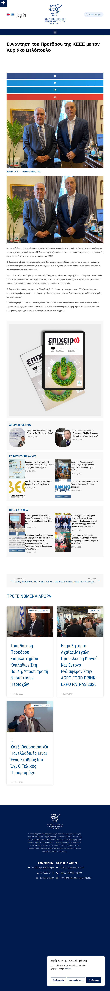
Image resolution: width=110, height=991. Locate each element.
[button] (3, 3)
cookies (68, 969)
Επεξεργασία (58, 980)
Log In (21, 15)
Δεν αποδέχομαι (76, 980)
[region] (76, 971)
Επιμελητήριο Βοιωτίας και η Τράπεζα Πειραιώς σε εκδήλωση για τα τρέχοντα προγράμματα (39, 465)
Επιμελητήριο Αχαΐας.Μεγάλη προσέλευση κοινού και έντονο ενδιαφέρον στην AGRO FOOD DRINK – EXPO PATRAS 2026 (80, 665)
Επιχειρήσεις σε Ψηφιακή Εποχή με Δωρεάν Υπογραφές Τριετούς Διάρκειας (85, 484)
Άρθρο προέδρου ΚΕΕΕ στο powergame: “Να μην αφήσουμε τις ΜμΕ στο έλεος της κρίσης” (85, 433)
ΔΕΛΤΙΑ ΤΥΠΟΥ (13, 171)
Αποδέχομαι (94, 980)
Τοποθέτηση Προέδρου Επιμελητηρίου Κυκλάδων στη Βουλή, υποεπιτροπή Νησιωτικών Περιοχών (29, 665)
